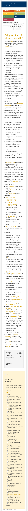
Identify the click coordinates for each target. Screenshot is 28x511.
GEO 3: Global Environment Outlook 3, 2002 (15, 413)
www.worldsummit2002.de (17, 299)
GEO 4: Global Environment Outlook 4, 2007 (15, 416)
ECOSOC (9, 401)
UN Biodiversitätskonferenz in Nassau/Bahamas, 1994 (13, 438)
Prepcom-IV (8, 346)
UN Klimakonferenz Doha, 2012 (13, 451)
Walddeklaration (10, 202)
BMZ (17, 298)
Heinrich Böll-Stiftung (10, 304)
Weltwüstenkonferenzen (12, 204)
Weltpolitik (8, 383)
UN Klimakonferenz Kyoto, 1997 (14, 456)
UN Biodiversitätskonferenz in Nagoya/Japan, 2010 (13, 435)
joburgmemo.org (15, 181)
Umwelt (16, 13)
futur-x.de (8, 271)
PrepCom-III (8, 344)
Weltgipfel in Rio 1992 (10, 197)
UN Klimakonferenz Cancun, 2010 (14, 450)
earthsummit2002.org (15, 316)
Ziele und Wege (7, 11)
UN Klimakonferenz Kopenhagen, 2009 (15, 455)
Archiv (18, 29)
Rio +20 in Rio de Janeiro (11, 226)
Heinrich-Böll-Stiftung (10, 162)
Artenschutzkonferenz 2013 (13, 396)
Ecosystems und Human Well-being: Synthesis (14, 408)
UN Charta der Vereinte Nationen (14, 442)
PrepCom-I (8, 341)
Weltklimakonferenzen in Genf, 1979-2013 (15, 502)
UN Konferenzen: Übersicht (13, 461)
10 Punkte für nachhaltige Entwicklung (13, 157)
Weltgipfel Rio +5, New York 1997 (14, 497)
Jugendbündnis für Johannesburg (14, 258)
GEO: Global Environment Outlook (14, 421)
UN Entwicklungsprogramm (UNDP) (14, 447)
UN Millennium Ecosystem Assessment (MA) (15, 465)
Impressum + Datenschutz (8, 509)
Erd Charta (10, 411)
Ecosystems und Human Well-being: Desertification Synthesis (14, 406)
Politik (5, 13)
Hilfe (15, 509)
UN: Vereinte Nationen (12, 485)
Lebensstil (6, 19)
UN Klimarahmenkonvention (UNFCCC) (15, 459)
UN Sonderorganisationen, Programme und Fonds (15, 474)
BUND (17, 311)
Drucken (8, 365)
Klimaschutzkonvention (11, 199)
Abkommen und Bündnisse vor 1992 (14, 387)
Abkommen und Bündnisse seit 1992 (14, 385)
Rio (12, 41)
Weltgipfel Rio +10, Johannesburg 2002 (15, 494)
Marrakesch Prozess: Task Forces (14, 430)
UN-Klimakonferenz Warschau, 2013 (14, 483)
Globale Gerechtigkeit (10, 281)
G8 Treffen (8, 391)
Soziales (17, 16)
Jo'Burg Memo (12, 186)
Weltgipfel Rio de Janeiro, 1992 (13, 499)
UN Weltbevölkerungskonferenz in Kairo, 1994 (15, 476)
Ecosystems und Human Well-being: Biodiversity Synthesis (14, 403)
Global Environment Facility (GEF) (14, 424)
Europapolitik (8, 381)
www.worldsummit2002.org (11, 303)
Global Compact (11, 423)
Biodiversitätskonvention (12, 201)
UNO (7, 393)
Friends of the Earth (10, 311)
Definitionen (17, 11)
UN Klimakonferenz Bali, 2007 (13, 448)
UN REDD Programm (12, 471)
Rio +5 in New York (9, 206)
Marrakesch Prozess (11, 429)
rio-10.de (13, 313)
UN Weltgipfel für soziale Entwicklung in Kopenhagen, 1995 (15, 479)
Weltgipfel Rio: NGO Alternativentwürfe (15, 500)
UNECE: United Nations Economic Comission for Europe (14, 487)
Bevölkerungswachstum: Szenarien (14, 399)
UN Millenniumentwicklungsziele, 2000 (15, 470)
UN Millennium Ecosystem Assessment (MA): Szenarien (15, 468)
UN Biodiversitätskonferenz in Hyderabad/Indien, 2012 (13, 432)
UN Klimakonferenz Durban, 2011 (14, 453)
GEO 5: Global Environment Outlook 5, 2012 (15, 419)
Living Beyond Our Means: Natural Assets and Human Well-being (15, 426)
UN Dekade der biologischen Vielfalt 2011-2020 (14, 444)
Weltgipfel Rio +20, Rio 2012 (13, 496)
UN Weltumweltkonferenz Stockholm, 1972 (16, 482)
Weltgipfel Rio (10, 492)
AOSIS (9, 394)
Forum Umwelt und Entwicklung (14, 273)
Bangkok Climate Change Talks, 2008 (14, 397)
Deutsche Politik (9, 379)
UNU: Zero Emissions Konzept (13, 491)
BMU (13, 298)
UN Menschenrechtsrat (12, 462)
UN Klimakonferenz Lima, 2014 (13, 458)
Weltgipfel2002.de (15, 296)
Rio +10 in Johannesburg (11, 216)
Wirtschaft (6, 16)
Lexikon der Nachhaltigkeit (12, 4)
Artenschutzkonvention (12, 440)
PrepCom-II (8, 343)
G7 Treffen (8, 389)
